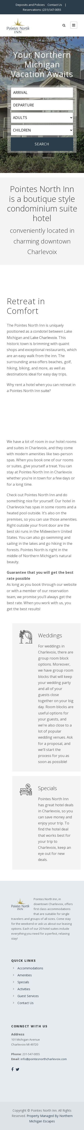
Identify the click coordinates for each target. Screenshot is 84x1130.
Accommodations (30, 968)
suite (45, 390)
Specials (23, 982)
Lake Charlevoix (43, 337)
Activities (23, 989)
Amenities (24, 975)
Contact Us (54, 5)
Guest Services (28, 996)
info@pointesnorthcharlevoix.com (44, 1059)
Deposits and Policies (30, 5)
